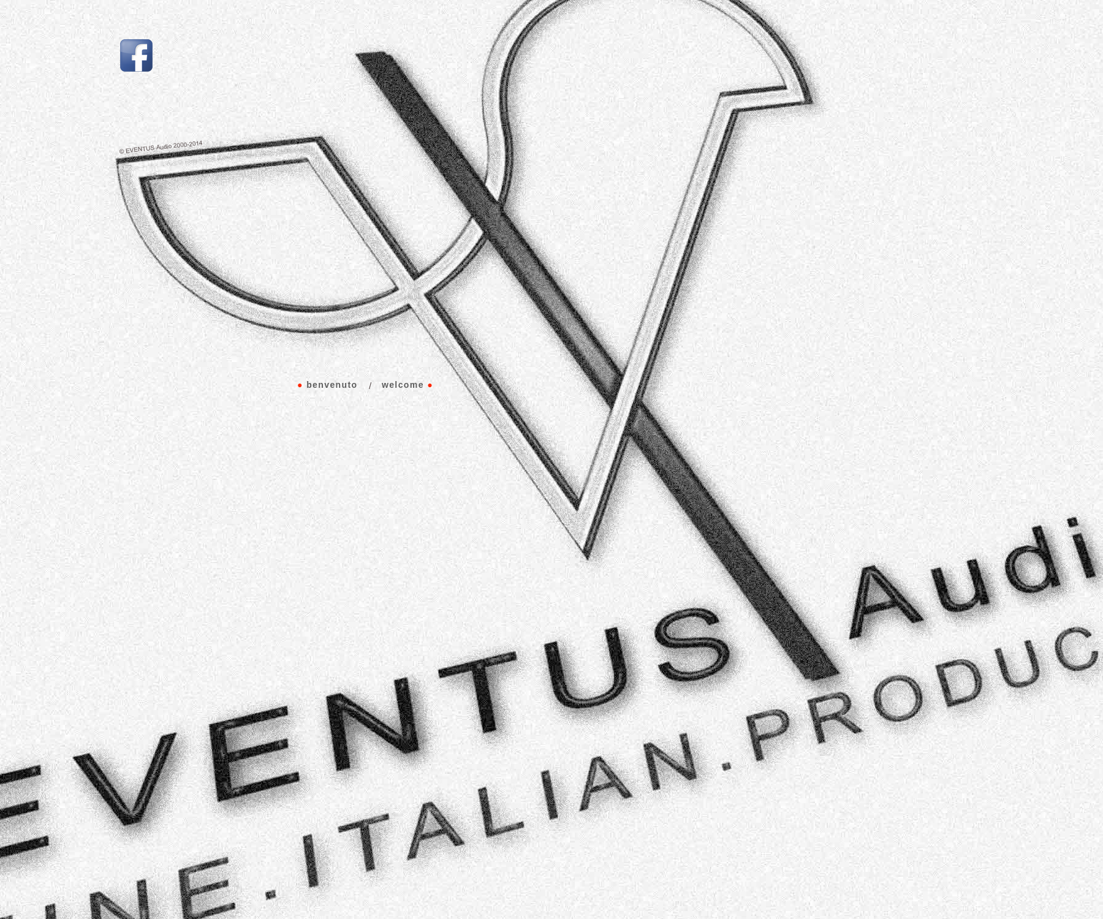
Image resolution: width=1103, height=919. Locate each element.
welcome (403, 385)
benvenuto (331, 385)
